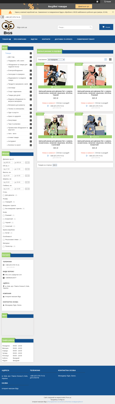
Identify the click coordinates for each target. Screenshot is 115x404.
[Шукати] (91, 27)
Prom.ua (68, 397)
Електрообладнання (15, 70)
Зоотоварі (11, 88)
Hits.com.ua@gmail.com (13, 275)
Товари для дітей (14, 95)
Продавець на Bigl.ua (57, 399)
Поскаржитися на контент (56, 402)
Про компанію (20, 39)
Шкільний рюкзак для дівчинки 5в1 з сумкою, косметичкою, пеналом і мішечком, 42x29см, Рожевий (94, 93)
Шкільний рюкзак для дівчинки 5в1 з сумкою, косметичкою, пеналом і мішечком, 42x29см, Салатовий (56, 143)
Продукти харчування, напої (18, 84)
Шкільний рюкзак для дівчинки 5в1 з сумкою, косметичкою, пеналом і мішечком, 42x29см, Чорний (56, 93)
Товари (5, 39)
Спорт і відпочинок (14, 91)
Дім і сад (11, 57)
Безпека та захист (14, 145)
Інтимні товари (13, 137)
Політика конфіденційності (74, 402)
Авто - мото (12, 133)
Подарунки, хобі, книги (16, 61)
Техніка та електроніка (16, 109)
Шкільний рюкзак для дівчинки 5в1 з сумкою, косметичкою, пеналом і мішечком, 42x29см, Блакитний (94, 143)
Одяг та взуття (13, 112)
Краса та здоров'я (14, 116)
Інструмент (12, 141)
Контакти (46, 39)
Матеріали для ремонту (16, 105)
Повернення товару (85, 39)
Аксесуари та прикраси (16, 74)
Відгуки (34, 39)
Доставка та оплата (63, 39)
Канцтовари (12, 120)
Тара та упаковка (14, 124)
